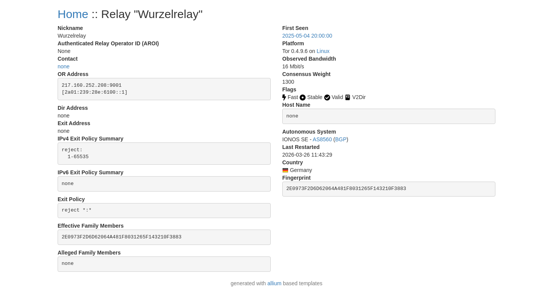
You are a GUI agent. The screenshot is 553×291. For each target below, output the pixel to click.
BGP (341, 139)
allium (274, 283)
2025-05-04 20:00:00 (307, 36)
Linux (323, 51)
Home (73, 14)
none (64, 66)
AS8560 (322, 139)
